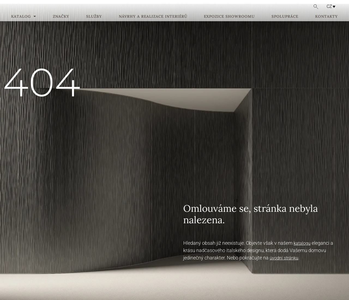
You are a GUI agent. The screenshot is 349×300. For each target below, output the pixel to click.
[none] (329, 6)
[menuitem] (329, 6)
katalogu (302, 243)
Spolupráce (285, 25)
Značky (61, 25)
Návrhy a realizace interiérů (153, 25)
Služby (94, 25)
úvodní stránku (284, 258)
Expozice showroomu (229, 25)
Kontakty (326, 25)
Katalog (23, 25)
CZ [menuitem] (329, 6)
